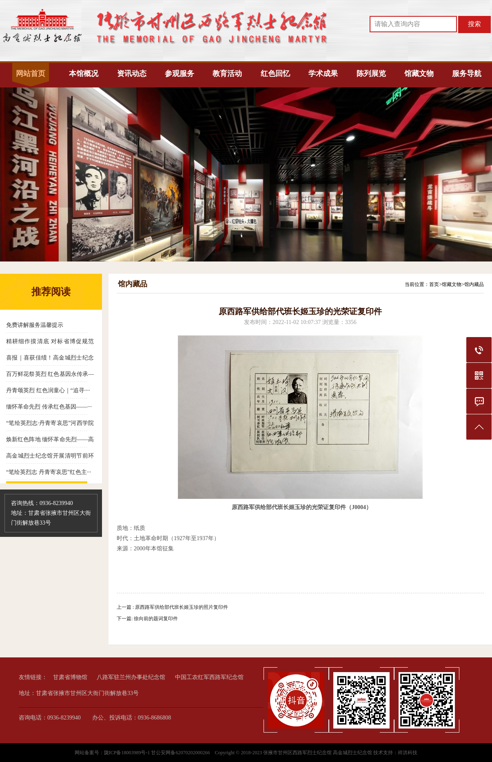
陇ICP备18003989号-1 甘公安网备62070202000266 (157, 752)
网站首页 (30, 73)
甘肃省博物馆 (70, 677)
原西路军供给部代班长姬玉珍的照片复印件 (181, 607)
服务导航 (466, 73)
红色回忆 (275, 73)
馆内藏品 (474, 284)
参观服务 (179, 73)
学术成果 (323, 73)
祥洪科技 (407, 752)
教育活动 (227, 73)
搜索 (474, 23)
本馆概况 (83, 73)
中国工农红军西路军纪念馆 (209, 677)
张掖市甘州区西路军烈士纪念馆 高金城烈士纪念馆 (317, 752)
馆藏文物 (419, 73)
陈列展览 (371, 73)
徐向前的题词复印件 (156, 618)
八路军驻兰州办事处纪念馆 (131, 677)
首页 (434, 284)
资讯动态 (131, 73)
